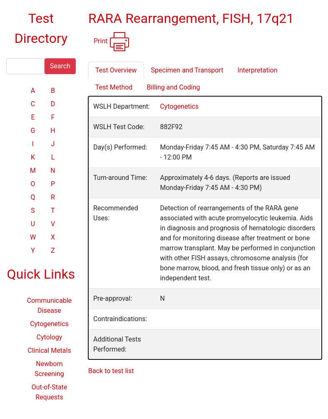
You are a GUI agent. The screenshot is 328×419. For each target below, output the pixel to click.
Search (60, 66)
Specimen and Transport (187, 70)
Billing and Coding (173, 87)
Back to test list (111, 371)
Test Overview (116, 70)
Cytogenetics (49, 324)
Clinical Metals (49, 350)
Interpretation (257, 70)
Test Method (113, 87)
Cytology (49, 337)
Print (112, 41)
